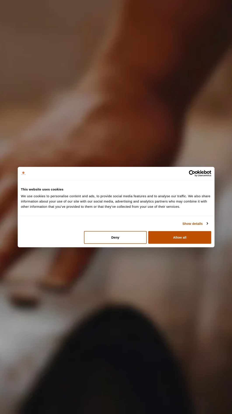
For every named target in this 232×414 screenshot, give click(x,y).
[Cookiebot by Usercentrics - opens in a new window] (192, 173)
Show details (192, 223)
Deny (115, 237)
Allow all (180, 237)
